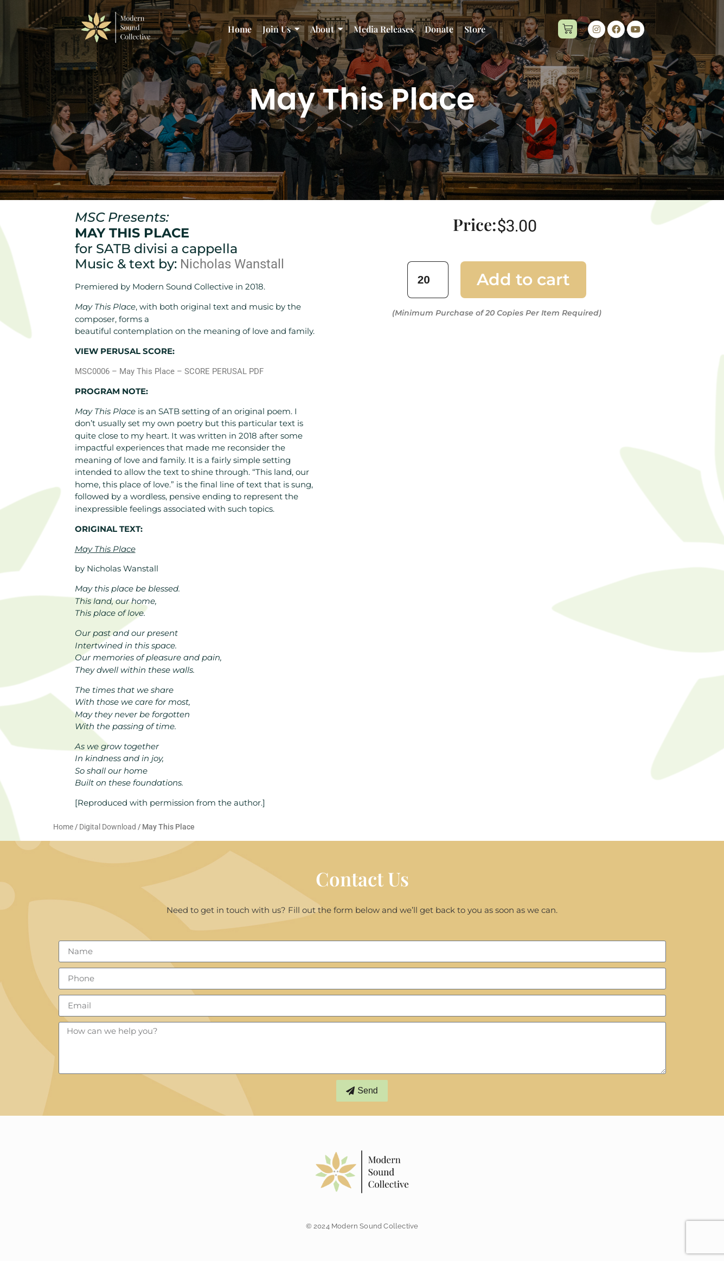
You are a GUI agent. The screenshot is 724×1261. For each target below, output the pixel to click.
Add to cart (523, 279)
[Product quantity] (428, 279)
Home (63, 826)
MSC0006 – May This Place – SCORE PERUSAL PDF (169, 371)
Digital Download (107, 826)
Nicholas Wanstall (232, 264)
